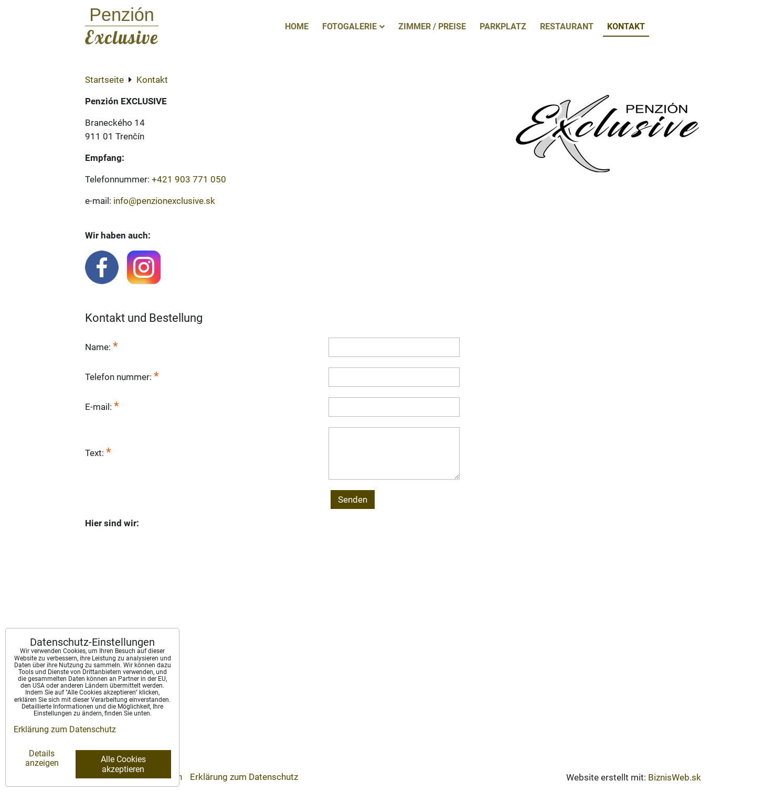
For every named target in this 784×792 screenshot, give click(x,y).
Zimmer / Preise (432, 26)
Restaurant (567, 26)
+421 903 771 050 (189, 179)
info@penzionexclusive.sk (164, 201)
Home (297, 26)
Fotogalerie (353, 26)
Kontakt (626, 26)
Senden (352, 499)
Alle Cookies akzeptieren (123, 764)
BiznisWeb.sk (674, 777)
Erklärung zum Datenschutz (244, 777)
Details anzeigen (42, 758)
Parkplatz (503, 26)
